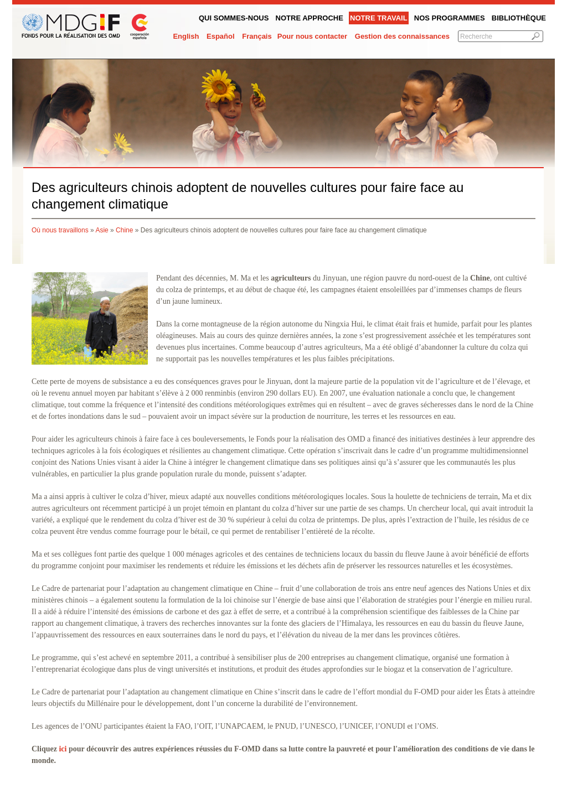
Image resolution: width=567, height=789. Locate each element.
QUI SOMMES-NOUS (234, 18)
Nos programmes (449, 18)
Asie (101, 230)
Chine (124, 230)
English (186, 36)
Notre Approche (309, 18)
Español (221, 36)
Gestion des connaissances (402, 36)
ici (62, 749)
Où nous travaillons (60, 230)
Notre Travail (379, 18)
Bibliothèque (519, 18)
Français (256, 36)
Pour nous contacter (312, 36)
